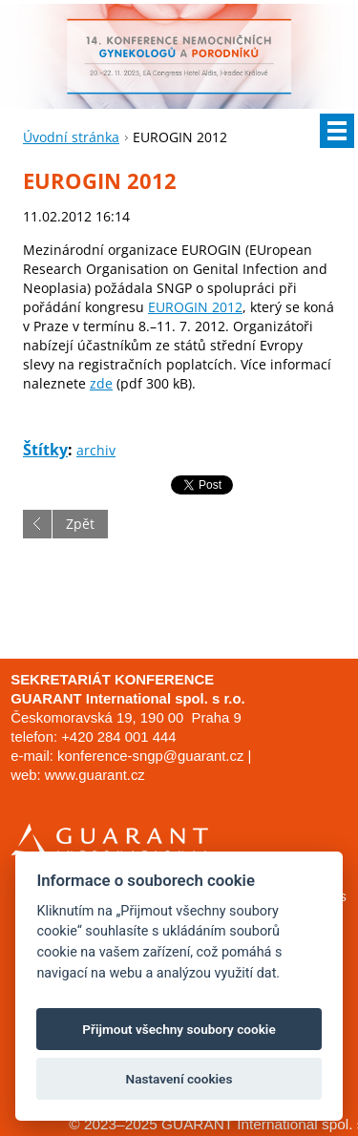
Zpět (80, 524)
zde (101, 383)
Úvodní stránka (71, 137)
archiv (96, 450)
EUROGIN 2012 (195, 307)
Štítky (45, 449)
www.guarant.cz (95, 775)
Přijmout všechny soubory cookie (178, 1029)
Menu (337, 131)
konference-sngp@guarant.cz (150, 756)
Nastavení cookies (179, 1078)
